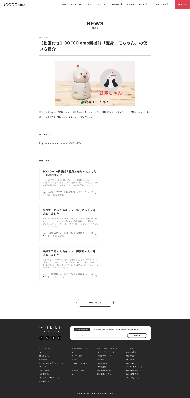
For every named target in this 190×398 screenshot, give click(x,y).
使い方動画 (130, 359)
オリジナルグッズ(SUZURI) (50, 363)
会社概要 (42, 374)
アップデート (44, 370)
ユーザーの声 (116, 4)
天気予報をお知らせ (105, 370)
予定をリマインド (104, 356)
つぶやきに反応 (103, 363)
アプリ (88, 4)
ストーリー (75, 4)
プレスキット (131, 378)
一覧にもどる (95, 302)
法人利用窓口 (131, 374)
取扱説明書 (130, 356)
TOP (64, 4)
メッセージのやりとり (105, 352)
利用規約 (42, 381)
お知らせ (130, 4)
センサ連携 (101, 367)
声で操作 (100, 359)
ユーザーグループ (132, 367)
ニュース (42, 367)
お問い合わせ (145, 4)
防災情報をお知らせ (105, 374)
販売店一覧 (43, 359)
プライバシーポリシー (47, 378)
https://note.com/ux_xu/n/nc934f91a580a (60, 143)
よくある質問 (131, 352)
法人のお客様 (163, 4)
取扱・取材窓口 (132, 370)
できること (100, 4)
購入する (182, 4)
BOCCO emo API (78, 363)
